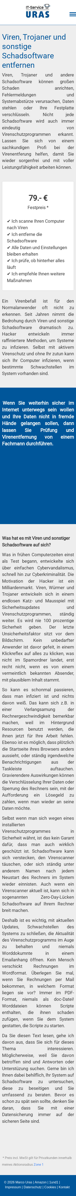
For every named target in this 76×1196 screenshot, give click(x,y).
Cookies (50, 1187)
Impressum (13, 1187)
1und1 (53, 1182)
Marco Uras (23, 1182)
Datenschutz (33, 1187)
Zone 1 (39, 1165)
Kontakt (64, 1187)
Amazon (41, 1182)
